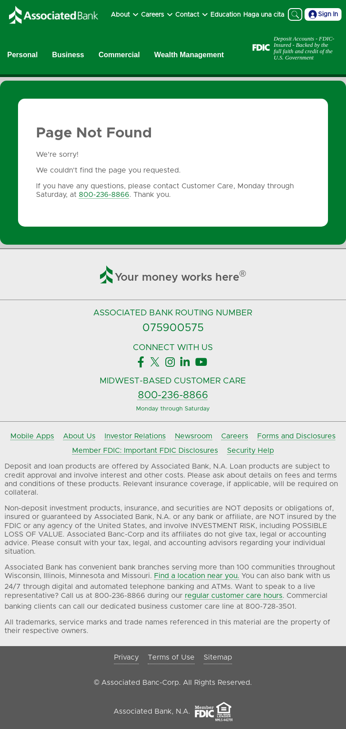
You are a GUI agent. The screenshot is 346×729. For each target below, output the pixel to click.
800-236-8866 (104, 194)
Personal (22, 55)
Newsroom (193, 436)
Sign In (323, 14)
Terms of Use (171, 657)
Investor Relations (135, 436)
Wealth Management (188, 55)
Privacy (126, 657)
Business (68, 55)
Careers (234, 436)
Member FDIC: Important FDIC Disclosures (145, 450)
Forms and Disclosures (296, 436)
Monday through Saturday (173, 409)
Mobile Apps (32, 436)
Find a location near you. (196, 575)
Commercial (119, 55)
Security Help (250, 450)
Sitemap (218, 657)
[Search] (295, 14)
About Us (79, 436)
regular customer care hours (233, 595)
